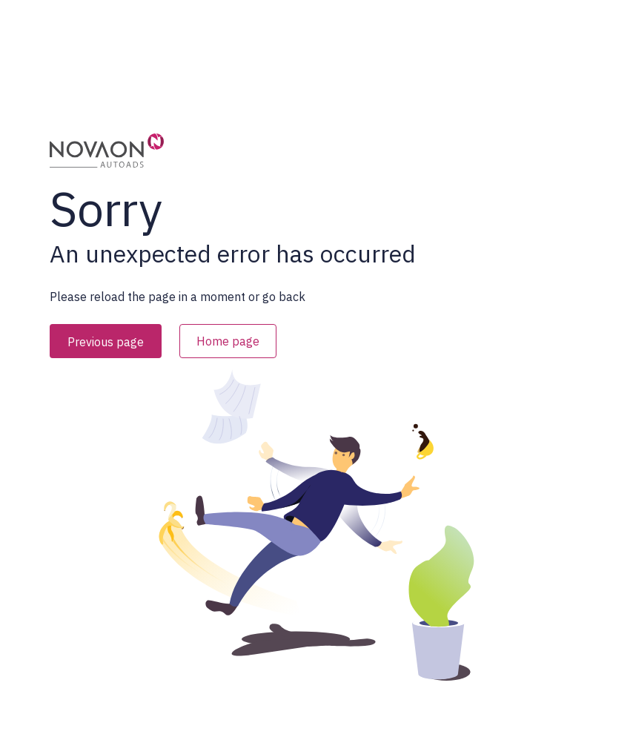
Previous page (105, 341)
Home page (227, 341)
